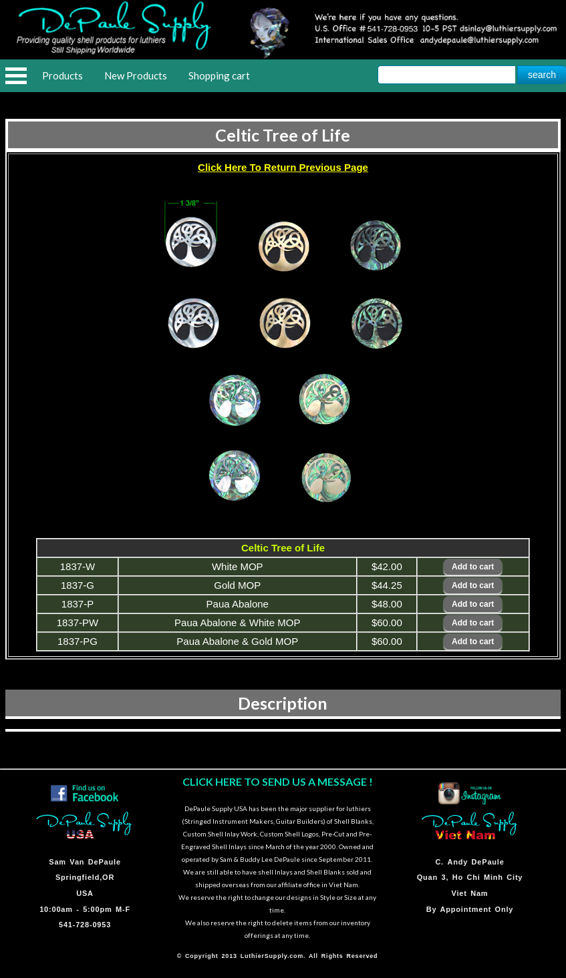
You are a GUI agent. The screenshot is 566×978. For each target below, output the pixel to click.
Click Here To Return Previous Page (283, 167)
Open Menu (16, 76)
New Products (135, 75)
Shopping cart (219, 75)
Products (62, 75)
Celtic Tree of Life (282, 135)
